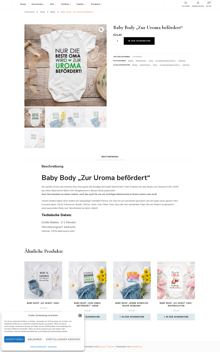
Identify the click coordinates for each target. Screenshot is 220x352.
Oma (151, 61)
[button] (80, 315)
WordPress (136, 346)
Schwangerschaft (166, 61)
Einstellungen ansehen (63, 339)
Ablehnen (35, 339)
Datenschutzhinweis (38, 346)
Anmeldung (198, 4)
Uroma (181, 61)
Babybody (141, 61)
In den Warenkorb (139, 41)
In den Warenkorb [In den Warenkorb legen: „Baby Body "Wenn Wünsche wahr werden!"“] (133, 317)
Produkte (95, 4)
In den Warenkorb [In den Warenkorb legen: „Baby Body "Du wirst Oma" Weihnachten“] (177, 317)
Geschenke (37, 4)
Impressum (52, 346)
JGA (52, 4)
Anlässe (65, 4)
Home (23, 4)
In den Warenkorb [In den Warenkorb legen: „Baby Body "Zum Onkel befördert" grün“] (88, 317)
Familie (80, 4)
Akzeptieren (14, 339)
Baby (130, 61)
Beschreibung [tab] (110, 156)
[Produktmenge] (118, 41)
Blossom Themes (106, 346)
